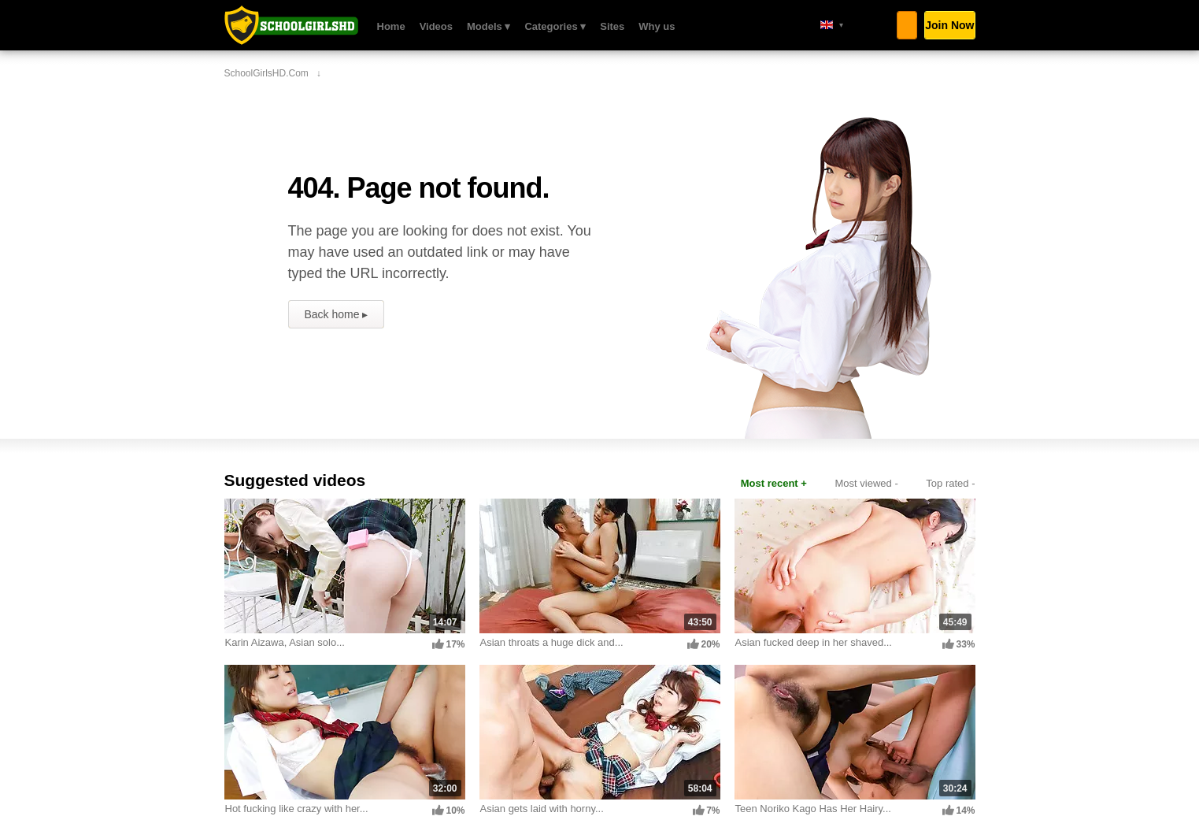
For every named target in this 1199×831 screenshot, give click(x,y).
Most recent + (774, 483)
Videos (436, 26)
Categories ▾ (555, 26)
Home (391, 26)
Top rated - (950, 483)
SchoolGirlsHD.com (291, 25)
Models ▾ (488, 26)
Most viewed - (866, 483)
